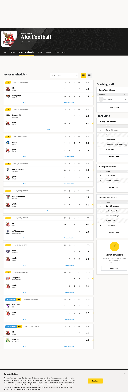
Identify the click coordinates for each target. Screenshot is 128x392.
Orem (14, 142)
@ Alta (14, 122)
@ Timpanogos (18, 231)
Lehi (14, 250)
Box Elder (16, 305)
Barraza (111, 140)
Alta (13, 88)
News (13, 52)
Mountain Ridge (18, 196)
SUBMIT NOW (114, 268)
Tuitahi (110, 149)
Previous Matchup (69, 102)
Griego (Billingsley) (116, 145)
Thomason (112, 206)
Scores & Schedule (26, 52)
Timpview (16, 278)
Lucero (110, 135)
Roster (48, 52)
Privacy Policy (31, 389)
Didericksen (111, 221)
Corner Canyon (18, 169)
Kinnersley (112, 211)
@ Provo (15, 339)
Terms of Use (18, 389)
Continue (95, 382)
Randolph (112, 180)
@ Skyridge (16, 95)
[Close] (124, 375)
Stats (40, 52)
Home (4, 52)
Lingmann (112, 130)
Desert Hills (16, 115)
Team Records (60, 52)
